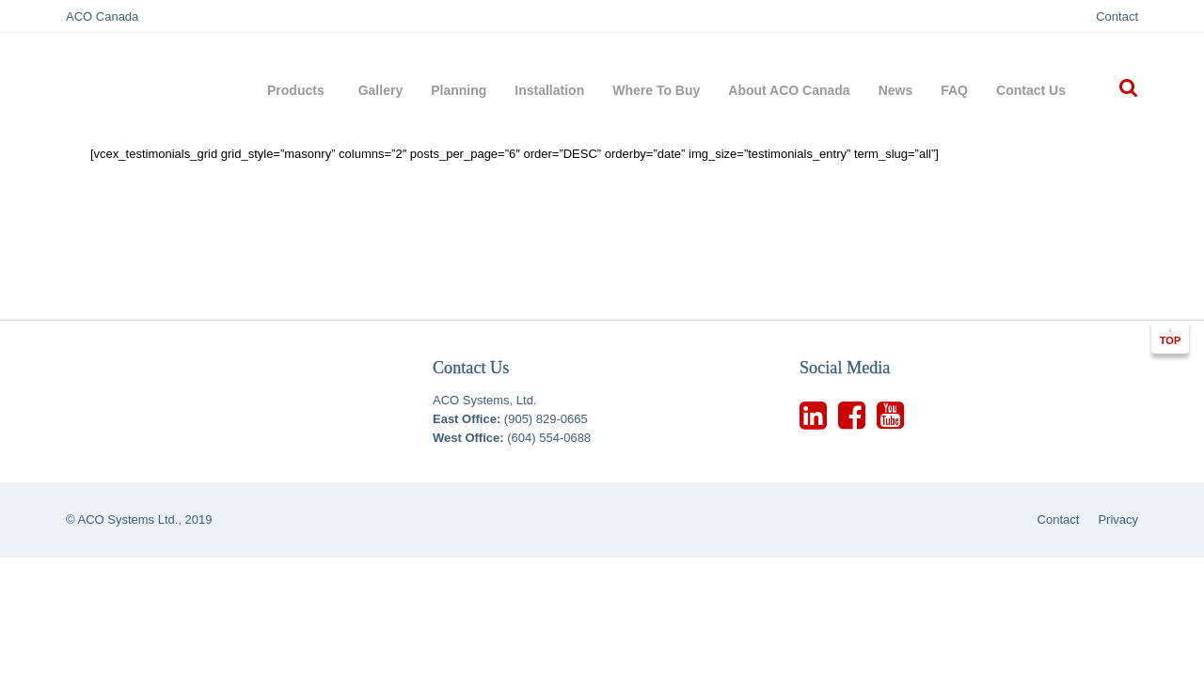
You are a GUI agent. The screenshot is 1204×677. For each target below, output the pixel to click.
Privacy (1118, 519)
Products (298, 90)
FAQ (954, 90)
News (896, 90)
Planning (458, 90)
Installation (549, 90)
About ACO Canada (788, 90)
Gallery (380, 90)
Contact (1117, 16)
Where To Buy (656, 90)
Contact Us (1031, 90)
